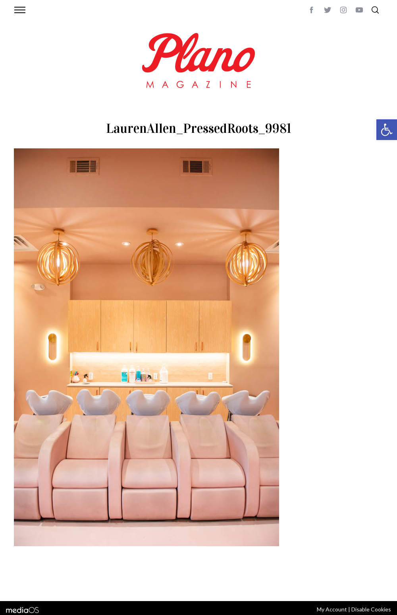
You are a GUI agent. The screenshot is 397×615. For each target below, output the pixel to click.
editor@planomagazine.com (252, 584)
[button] (386, 129)
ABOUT (22, 584)
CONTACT (46, 584)
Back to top (361, 584)
